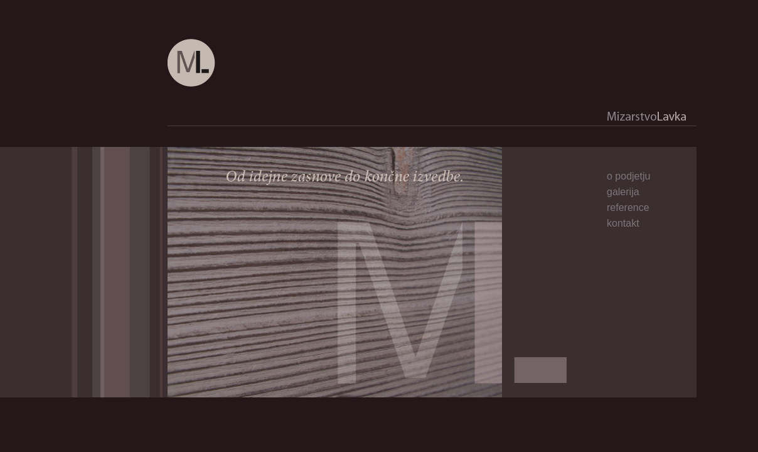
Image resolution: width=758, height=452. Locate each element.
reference (628, 207)
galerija (623, 191)
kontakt (623, 223)
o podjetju (628, 176)
